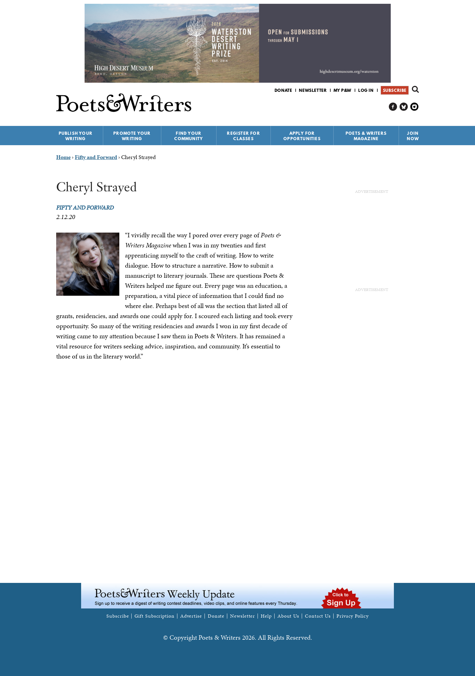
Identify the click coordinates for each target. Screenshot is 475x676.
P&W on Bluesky (404, 107)
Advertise (191, 616)
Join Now (413, 135)
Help (266, 616)
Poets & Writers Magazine (366, 135)
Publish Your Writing (75, 135)
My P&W (342, 90)
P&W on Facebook (393, 107)
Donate (283, 90)
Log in (366, 90)
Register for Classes (243, 135)
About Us (288, 616)
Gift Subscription (154, 616)
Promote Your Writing (132, 135)
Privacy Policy (352, 616)
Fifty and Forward (85, 207)
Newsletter (313, 90)
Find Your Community (188, 135)
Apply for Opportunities (302, 135)
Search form (415, 89)
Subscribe (395, 90)
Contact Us (318, 616)
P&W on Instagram (414, 107)
